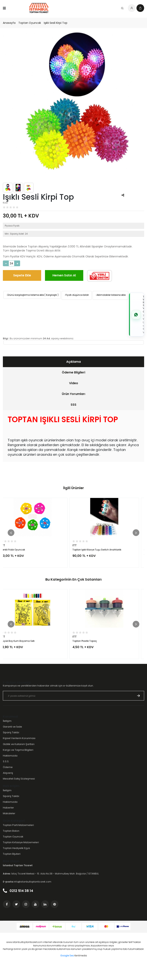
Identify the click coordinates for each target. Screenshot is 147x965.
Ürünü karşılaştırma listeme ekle (25, 295)
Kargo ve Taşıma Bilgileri (18, 750)
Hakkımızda (10, 755)
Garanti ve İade (12, 726)
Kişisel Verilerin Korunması (19, 738)
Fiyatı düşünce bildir (76, 295)
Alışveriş (8, 773)
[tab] (73, 361)
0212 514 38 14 (18, 890)
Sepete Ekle (22, 275)
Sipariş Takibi (11, 732)
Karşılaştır (51, 295)
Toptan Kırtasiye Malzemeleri (21, 842)
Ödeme (8, 767)
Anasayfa (9, 22)
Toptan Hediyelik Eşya (16, 848)
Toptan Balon (11, 831)
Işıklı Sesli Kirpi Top (55, 22)
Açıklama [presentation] (73, 361)
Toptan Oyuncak (29, 22)
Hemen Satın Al (64, 275)
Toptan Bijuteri (11, 854)
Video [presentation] (73, 383)
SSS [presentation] (73, 404)
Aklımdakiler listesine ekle (110, 295)
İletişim (7, 721)
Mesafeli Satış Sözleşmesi (19, 778)
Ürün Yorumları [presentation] (73, 394)
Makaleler (9, 813)
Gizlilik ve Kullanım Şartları (18, 744)
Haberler (8, 807)
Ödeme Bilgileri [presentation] (73, 372)
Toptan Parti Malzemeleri (18, 825)
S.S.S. (6, 761)
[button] (11, 532)
